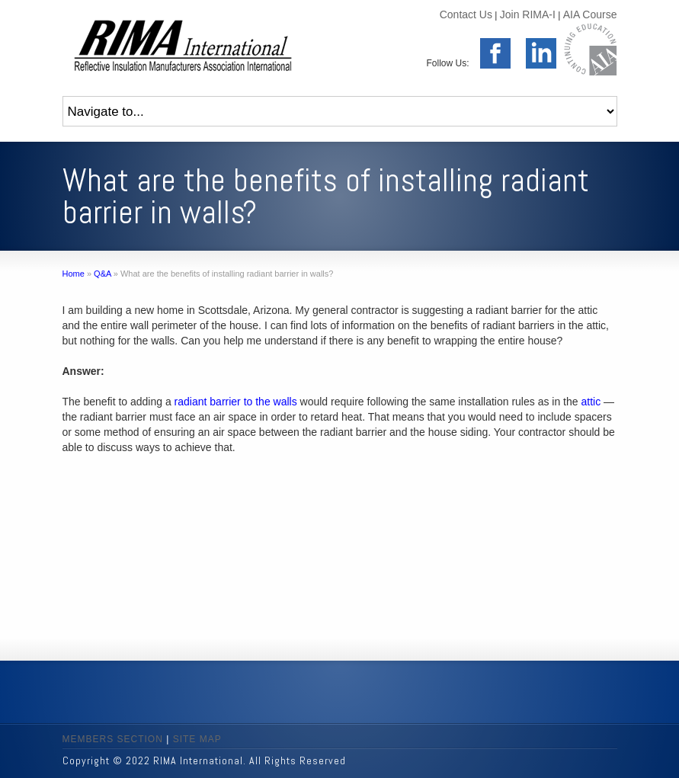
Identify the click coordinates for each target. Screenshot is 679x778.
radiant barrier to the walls (236, 401)
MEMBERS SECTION (112, 739)
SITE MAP (197, 739)
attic (591, 401)
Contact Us (466, 14)
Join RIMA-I (528, 14)
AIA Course (590, 14)
